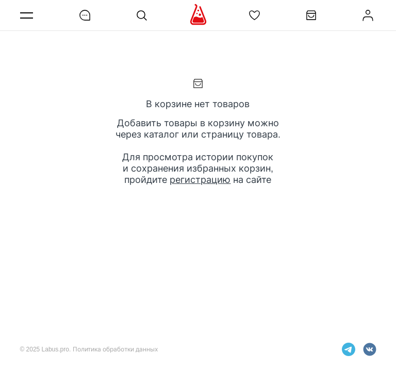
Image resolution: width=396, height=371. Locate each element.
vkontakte (369, 349)
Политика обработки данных (115, 349)
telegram (348, 349)
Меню (28, 15)
